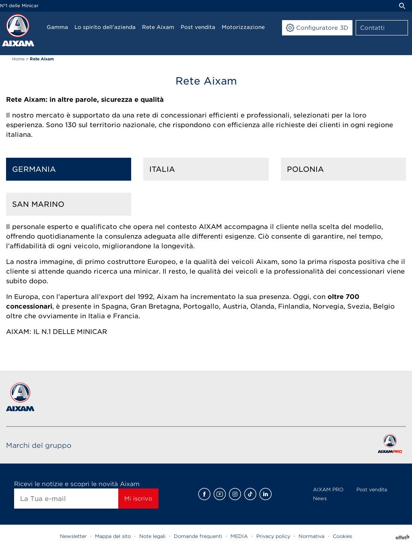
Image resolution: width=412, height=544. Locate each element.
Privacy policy (273, 536)
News (320, 498)
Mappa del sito (113, 536)
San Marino (38, 204)
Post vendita (371, 489)
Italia (162, 169)
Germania (34, 169)
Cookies (342, 536)
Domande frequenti (198, 536)
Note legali (152, 536)
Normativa (311, 536)
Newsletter (73, 536)
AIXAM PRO (328, 489)
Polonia (305, 169)
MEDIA (239, 536)
